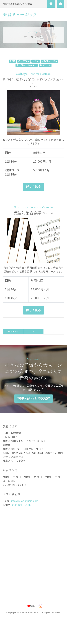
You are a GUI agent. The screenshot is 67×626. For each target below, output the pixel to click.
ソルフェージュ (49, 61)
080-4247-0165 (21, 504)
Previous (13, 331)
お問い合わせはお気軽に (33, 398)
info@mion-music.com (24, 501)
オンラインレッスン (26, 65)
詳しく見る (33, 186)
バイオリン (24, 61)
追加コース (45, 65)
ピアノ (35, 61)
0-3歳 (13, 61)
